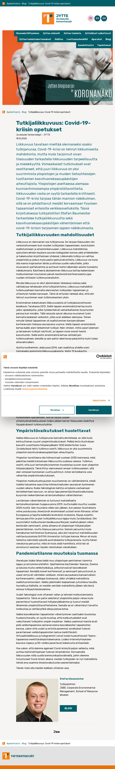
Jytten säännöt (51, 33)
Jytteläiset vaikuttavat (98, 33)
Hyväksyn (94, 410)
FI (91, 18)
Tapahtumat (104, 45)
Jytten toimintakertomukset (35, 39)
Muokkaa (57, 410)
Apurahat (97, 39)
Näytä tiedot (99, 400)
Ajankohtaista (13, 3)
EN (104, 18)
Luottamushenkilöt (77, 39)
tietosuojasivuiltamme (34, 389)
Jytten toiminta (72, 33)
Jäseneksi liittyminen (27, 33)
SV (97, 18)
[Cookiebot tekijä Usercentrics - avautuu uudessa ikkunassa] (98, 357)
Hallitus (59, 39)
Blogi (24, 3)
